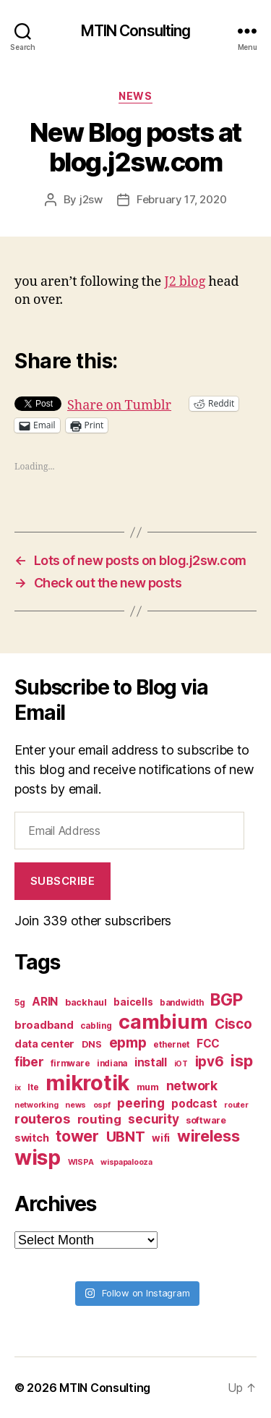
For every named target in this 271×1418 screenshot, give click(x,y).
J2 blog (184, 281)
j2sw (91, 199)
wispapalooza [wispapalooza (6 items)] (126, 1162)
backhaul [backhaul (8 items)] (86, 1002)
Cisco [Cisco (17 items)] (233, 1024)
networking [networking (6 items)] (36, 1105)
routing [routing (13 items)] (99, 1119)
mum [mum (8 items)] (148, 1087)
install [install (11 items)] (150, 1062)
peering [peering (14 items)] (140, 1103)
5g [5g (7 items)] (19, 1003)
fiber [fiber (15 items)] (29, 1061)
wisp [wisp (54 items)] (37, 1157)
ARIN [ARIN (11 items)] (45, 1002)
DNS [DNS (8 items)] (92, 1044)
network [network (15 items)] (192, 1085)
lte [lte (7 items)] (32, 1087)
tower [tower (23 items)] (77, 1135)
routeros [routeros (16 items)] (42, 1118)
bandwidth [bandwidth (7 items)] (182, 1003)
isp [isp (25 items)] (241, 1060)
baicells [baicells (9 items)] (132, 1002)
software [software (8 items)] (206, 1120)
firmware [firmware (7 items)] (70, 1063)
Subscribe (62, 881)
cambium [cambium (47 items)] (163, 1022)
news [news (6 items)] (75, 1105)
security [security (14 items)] (153, 1118)
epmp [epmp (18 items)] (128, 1042)
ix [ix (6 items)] (17, 1087)
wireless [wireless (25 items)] (208, 1135)
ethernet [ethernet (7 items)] (171, 1045)
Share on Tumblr (119, 403)
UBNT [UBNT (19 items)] (125, 1136)
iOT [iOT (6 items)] (181, 1064)
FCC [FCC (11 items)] (208, 1043)
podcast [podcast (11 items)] (194, 1104)
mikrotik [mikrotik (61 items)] (87, 1082)
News (135, 96)
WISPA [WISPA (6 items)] (81, 1162)
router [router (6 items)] (236, 1105)
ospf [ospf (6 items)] (102, 1105)
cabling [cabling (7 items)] (95, 1026)
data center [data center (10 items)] (44, 1043)
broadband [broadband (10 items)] (44, 1025)
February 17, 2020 (182, 199)
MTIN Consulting (136, 30)
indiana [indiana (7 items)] (112, 1063)
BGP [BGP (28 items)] (226, 1000)
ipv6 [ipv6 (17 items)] (209, 1061)
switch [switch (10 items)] (31, 1138)
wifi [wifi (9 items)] (161, 1138)
